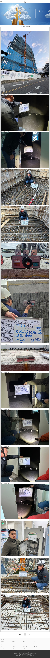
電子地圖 (24, 648)
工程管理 (24, 641)
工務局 (2, 646)
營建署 (13, 648)
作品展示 (13, 641)
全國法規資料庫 (35, 646)
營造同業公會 (25, 646)
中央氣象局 (2, 648)
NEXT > (30, 634)
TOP (49, 525)
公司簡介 (2, 641)
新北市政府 (13, 646)
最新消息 (34, 641)
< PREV (20, 634)
